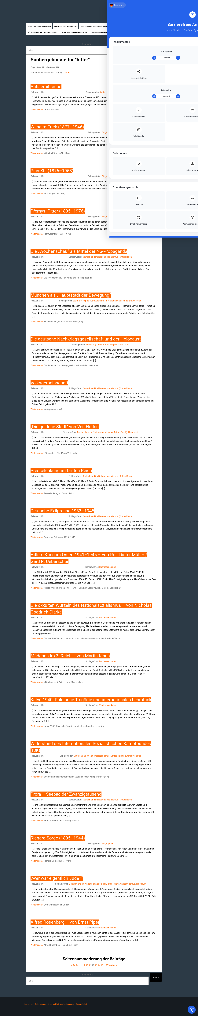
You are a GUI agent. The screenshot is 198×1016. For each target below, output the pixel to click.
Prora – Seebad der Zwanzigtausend (66, 794)
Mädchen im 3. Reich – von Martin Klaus (70, 655)
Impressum (28, 1004)
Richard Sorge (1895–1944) (58, 838)
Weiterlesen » (37, 109)
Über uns (149, 4)
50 (152, 72)
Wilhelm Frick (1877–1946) (57, 126)
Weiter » (113, 965)
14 (99, 965)
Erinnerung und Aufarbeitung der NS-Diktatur (107, 344)
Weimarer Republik (82, 300)
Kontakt (172, 4)
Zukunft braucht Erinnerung (49, 9)
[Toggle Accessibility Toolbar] (191, 1009)
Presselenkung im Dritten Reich (61, 470)
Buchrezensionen (107, 567)
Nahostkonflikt (146, 26)
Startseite (137, 4)
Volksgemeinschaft (49, 382)
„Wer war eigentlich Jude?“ (57, 878)
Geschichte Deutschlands (39, 26)
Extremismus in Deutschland (104, 32)
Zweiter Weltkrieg (107, 705)
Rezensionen (140, 32)
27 (107, 965)
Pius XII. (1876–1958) (52, 170)
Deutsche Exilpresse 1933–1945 (62, 510)
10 (143, 72)
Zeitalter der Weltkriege (65, 26)
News (152, 32)
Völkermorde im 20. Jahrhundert (42, 32)
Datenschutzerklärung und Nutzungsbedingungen (54, 1004)
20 (148, 72)
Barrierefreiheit (81, 1004)
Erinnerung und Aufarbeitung (74, 32)
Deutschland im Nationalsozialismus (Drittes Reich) (107, 257)
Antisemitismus (46, 86)
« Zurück (75, 965)
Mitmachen (161, 4)
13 (96, 965)
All (156, 72)
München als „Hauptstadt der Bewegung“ (71, 295)
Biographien (125, 32)
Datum (67, 72)
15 (102, 965)
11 (90, 965)
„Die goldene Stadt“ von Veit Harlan (65, 426)
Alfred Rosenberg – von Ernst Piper (65, 922)
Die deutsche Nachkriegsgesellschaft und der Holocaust (86, 339)
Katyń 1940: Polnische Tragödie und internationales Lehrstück (91, 699)
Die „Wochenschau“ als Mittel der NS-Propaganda (79, 251)
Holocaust (133, 432)
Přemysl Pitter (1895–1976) (58, 211)
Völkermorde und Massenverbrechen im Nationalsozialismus (107, 26)
